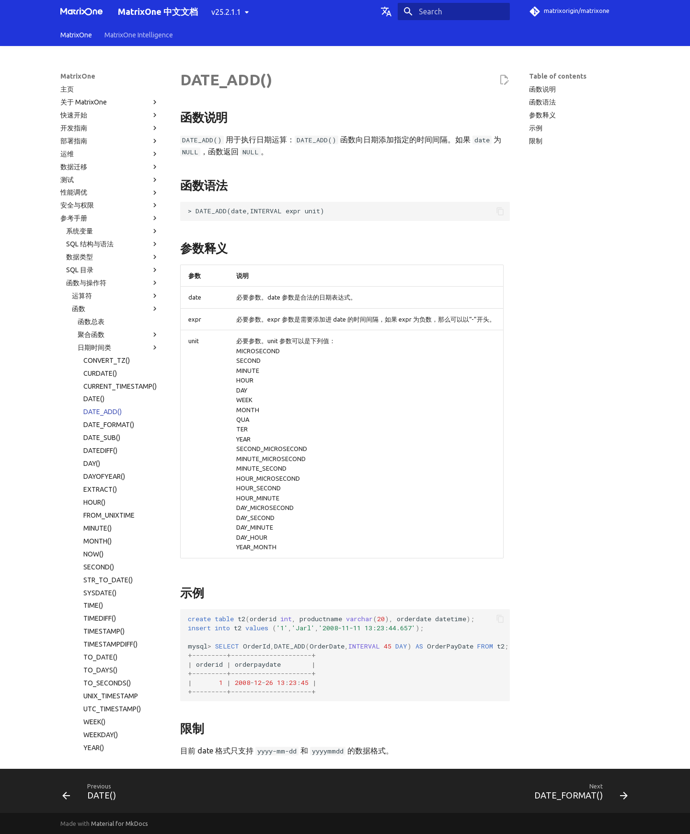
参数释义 (542, 115)
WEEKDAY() (100, 530)
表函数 (118, 595)
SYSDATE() (99, 388)
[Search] (454, 11)
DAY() (91, 259)
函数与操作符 (112, 78)
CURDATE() (100, 169)
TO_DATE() (100, 452)
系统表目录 (83, 672)
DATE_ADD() (102, 207)
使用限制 (112, 698)
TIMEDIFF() (99, 413)
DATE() (93, 194)
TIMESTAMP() (104, 426)
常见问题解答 (109, 749)
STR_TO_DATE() (108, 375)
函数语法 (542, 102)
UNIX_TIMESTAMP (110, 491)
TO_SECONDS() (107, 478)
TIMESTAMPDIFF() (110, 439)
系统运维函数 (118, 646)
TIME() (93, 401)
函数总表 (91, 117)
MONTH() (97, 336)
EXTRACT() (100, 285)
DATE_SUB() (101, 233)
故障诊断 (109, 736)
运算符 (115, 91)
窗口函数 (118, 607)
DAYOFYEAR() (104, 272)
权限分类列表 (86, 685)
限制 (535, 141)
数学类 (118, 556)
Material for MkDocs (119, 823)
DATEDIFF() (100, 246)
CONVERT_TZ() (106, 156)
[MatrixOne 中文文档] (81, 11)
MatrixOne (76, 35)
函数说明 (542, 89)
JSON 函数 (118, 620)
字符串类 (118, 569)
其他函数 (118, 633)
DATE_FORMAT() (108, 220)
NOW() (93, 349)
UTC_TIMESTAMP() (112, 504)
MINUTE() (97, 323)
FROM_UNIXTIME (109, 310)
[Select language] (386, 11)
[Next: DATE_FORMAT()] (578, 793)
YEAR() (93, 543)
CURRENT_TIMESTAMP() (120, 181)
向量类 (118, 582)
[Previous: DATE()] (92, 793)
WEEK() (94, 517)
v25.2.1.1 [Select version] (226, 12)
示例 (535, 128)
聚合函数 (118, 130)
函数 (115, 104)
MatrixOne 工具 (112, 723)
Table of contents (557, 76)
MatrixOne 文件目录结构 (102, 711)
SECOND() (98, 362)
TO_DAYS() (100, 465)
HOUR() (94, 297)
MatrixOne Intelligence (138, 35)
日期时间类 (118, 143)
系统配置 (112, 659)
